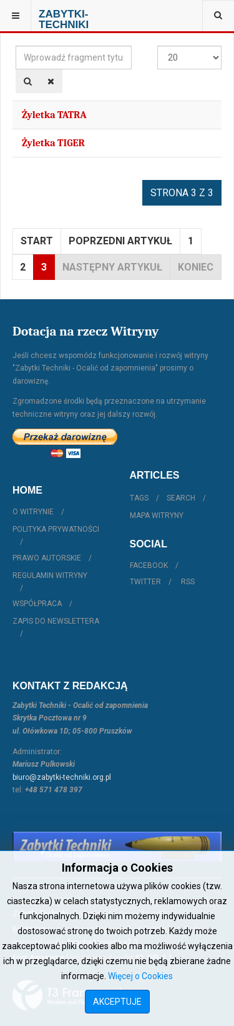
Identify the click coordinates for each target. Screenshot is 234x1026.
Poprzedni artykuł (120, 241)
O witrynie (33, 511)
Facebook (149, 565)
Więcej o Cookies (140, 976)
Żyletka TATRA (54, 115)
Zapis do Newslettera (55, 621)
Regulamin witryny (49, 575)
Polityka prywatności (55, 529)
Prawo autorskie (46, 558)
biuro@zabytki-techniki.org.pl (61, 777)
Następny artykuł (112, 267)
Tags (139, 498)
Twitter (145, 581)
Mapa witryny (156, 515)
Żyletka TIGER (53, 143)
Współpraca (37, 603)
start (37, 241)
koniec (195, 267)
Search (181, 498)
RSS (188, 581)
